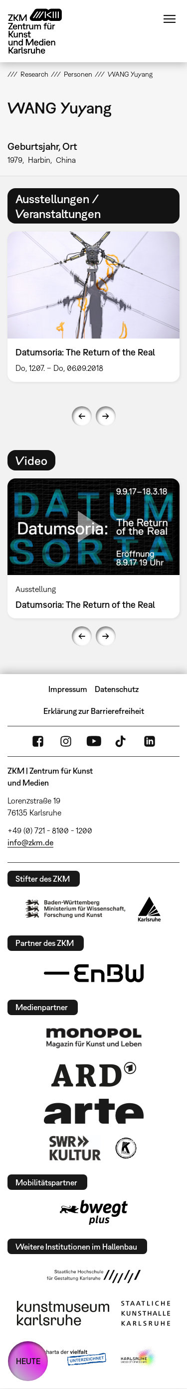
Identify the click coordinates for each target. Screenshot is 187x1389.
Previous (82, 416)
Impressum (67, 689)
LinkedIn (150, 741)
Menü (170, 19)
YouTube (94, 741)
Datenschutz (117, 689)
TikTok (122, 741)
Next (106, 416)
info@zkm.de (30, 842)
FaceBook (38, 741)
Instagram (66, 741)
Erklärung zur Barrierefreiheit (93, 710)
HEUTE (28, 1361)
